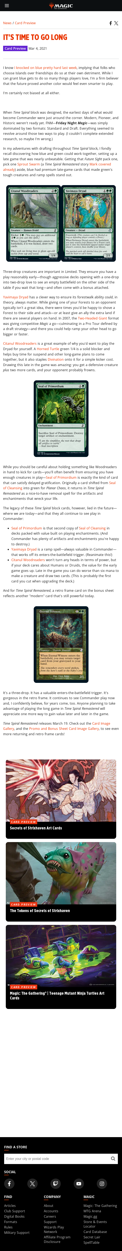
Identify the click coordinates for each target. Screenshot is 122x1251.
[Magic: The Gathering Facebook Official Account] (9, 1184)
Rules (8, 1227)
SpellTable (91, 1242)
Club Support (14, 1211)
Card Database (95, 1231)
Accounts (51, 1211)
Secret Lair (92, 1237)
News (7, 23)
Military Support (17, 1232)
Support (50, 1222)
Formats (10, 1222)
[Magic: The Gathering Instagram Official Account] (102, 1184)
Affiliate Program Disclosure (57, 1239)
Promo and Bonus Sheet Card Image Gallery (64, 728)
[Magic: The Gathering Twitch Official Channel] (55, 1184)
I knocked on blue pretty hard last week (45, 67)
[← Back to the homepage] (61, 5)
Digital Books (14, 1216)
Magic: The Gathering (100, 1205)
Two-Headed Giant (92, 318)
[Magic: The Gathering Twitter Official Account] (32, 1184)
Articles (10, 1205)
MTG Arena (92, 1211)
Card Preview (25, 23)
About (48, 1205)
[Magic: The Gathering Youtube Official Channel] (79, 1184)
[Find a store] (113, 1159)
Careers (50, 1216)
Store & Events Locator (95, 1224)
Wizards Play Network (54, 1229)
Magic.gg (90, 1216)
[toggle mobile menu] (7, 5)
